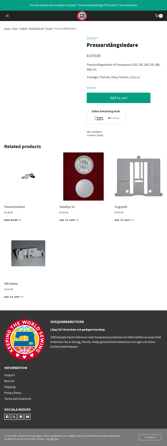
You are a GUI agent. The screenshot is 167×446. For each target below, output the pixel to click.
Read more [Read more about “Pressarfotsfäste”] (13, 220)
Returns (9, 381)
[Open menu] (7, 16)
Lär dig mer (52, 438)
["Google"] (14, 417)
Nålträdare (11, 284)
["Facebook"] (7, 417)
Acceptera (150, 437)
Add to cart (119, 97)
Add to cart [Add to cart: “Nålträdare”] (14, 296)
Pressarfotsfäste (14, 207)
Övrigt (92, 38)
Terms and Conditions (17, 399)
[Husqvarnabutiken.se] (83, 16)
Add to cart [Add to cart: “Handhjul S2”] (69, 220)
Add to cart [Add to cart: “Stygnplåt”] (125, 220)
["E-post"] (27, 417)
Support (9, 375)
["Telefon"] (21, 417)
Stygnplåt (121, 207)
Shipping (9, 387)
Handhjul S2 (67, 207)
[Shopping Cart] (159, 16)
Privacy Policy (12, 393)
